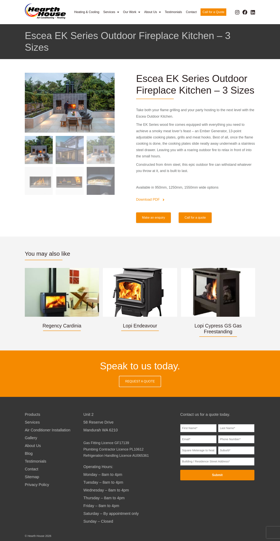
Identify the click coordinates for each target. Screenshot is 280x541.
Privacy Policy (37, 484)
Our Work (131, 12)
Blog (29, 453)
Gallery (31, 438)
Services (111, 12)
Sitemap (32, 477)
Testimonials (173, 12)
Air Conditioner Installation (47, 430)
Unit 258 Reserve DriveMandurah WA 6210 (100, 422)
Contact (191, 12)
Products (32, 414)
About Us (152, 12)
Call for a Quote (213, 12)
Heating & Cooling (86, 12)
